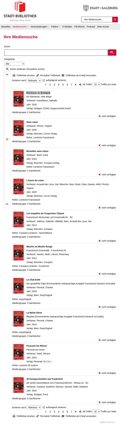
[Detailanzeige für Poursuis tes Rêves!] (36, 346)
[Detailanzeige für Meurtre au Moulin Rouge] (39, 246)
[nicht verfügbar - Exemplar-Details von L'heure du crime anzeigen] (107, 208)
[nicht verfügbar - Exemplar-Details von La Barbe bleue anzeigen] (107, 340)
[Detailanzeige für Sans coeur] (32, 122)
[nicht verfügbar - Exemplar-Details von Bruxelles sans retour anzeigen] (107, 175)
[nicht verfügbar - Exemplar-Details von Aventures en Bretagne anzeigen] (107, 116)
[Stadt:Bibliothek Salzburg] (20, 11)
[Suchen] (115, 19)
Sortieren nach (19, 80)
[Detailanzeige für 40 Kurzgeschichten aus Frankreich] (44, 379)
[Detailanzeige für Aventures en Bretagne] (38, 93)
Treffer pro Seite (108, 84)
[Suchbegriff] (97, 20)
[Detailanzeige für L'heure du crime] (35, 180)
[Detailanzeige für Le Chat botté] (33, 279)
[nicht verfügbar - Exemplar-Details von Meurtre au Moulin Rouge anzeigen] (107, 274)
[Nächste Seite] (76, 84)
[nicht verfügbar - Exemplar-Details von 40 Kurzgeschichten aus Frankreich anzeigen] (107, 402)
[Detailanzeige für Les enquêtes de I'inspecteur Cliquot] (45, 213)
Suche (7, 46)
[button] (20, 27)
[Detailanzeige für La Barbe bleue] (34, 312)
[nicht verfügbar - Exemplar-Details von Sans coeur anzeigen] (107, 145)
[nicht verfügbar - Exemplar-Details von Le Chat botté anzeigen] (107, 307)
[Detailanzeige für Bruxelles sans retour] (37, 151)
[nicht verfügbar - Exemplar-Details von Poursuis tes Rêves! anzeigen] (107, 373)
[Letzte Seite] (80, 84)
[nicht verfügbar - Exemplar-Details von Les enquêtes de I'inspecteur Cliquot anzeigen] (107, 241)
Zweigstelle (9, 59)
